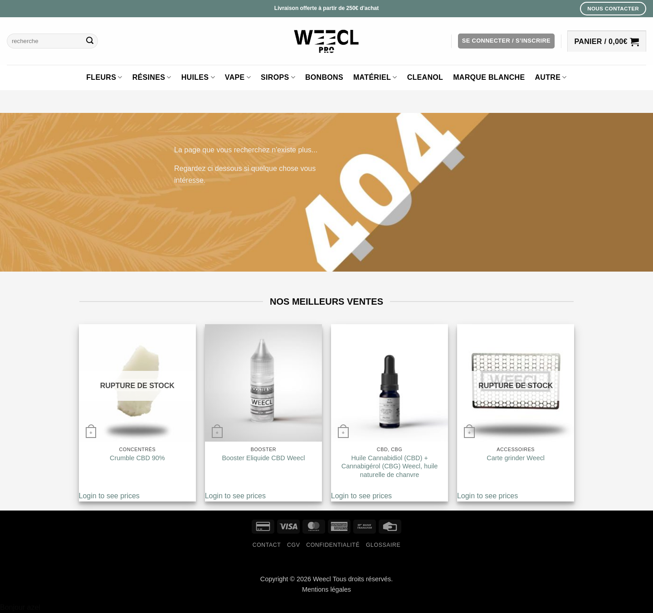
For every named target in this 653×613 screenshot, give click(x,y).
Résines (151, 77)
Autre (550, 77)
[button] (506, 41)
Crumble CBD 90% (137, 458)
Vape (238, 77)
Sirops (278, 77)
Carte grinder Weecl (516, 458)
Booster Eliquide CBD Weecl (263, 458)
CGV (293, 545)
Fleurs (104, 77)
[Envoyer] (89, 41)
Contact (267, 545)
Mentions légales (326, 589)
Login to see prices (109, 496)
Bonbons (324, 77)
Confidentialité (333, 545)
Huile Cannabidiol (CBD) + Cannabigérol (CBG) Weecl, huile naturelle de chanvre (389, 466)
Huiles (198, 77)
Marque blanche (489, 77)
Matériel (375, 77)
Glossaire (383, 545)
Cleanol (425, 77)
